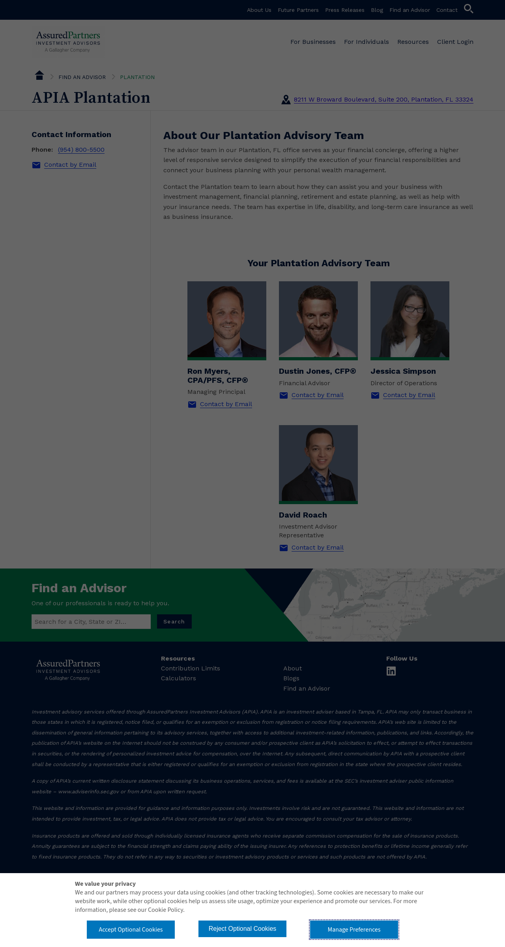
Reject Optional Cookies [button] (243, 928)
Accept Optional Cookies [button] (131, 929)
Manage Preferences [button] (354, 929)
